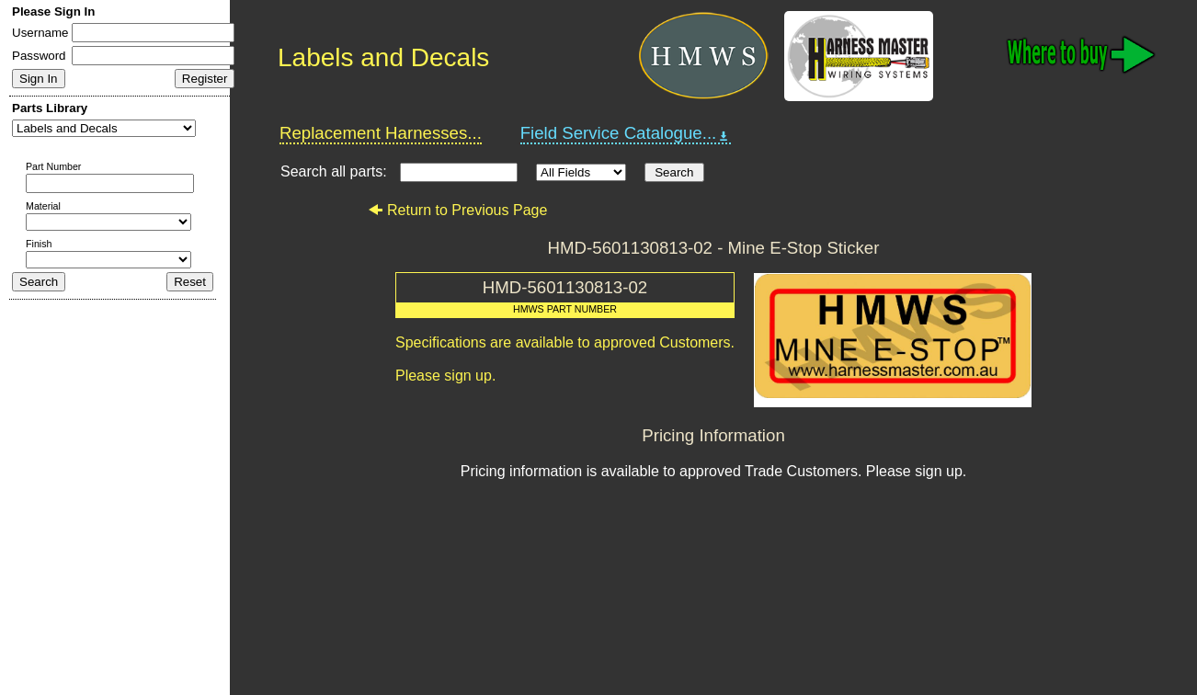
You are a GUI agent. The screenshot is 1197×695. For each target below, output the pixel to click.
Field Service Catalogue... (626, 133)
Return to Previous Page (457, 210)
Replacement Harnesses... (380, 132)
